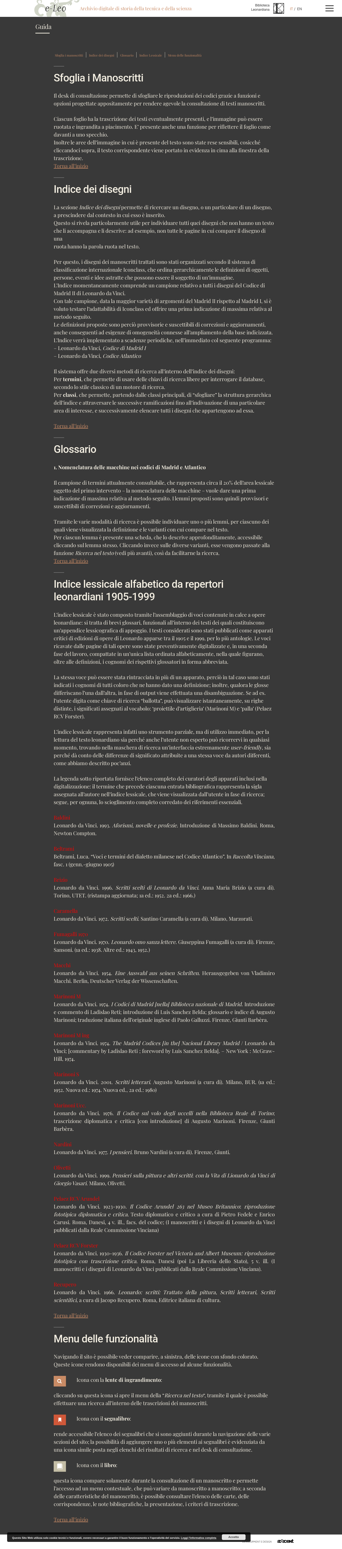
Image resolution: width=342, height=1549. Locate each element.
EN (299, 9)
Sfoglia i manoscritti (69, 55)
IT (291, 9)
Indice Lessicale (150, 55)
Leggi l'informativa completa (198, 1537)
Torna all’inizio (71, 165)
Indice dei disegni (101, 55)
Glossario (126, 55)
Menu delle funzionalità (185, 55)
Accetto (233, 1537)
